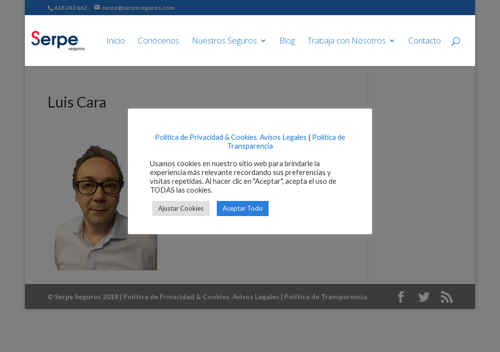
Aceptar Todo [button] (243, 208)
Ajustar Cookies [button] (181, 208)
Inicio (115, 41)
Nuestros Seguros (224, 41)
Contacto (424, 41)
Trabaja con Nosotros (347, 41)
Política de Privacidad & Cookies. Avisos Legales (231, 137)
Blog (287, 41)
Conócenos (158, 41)
